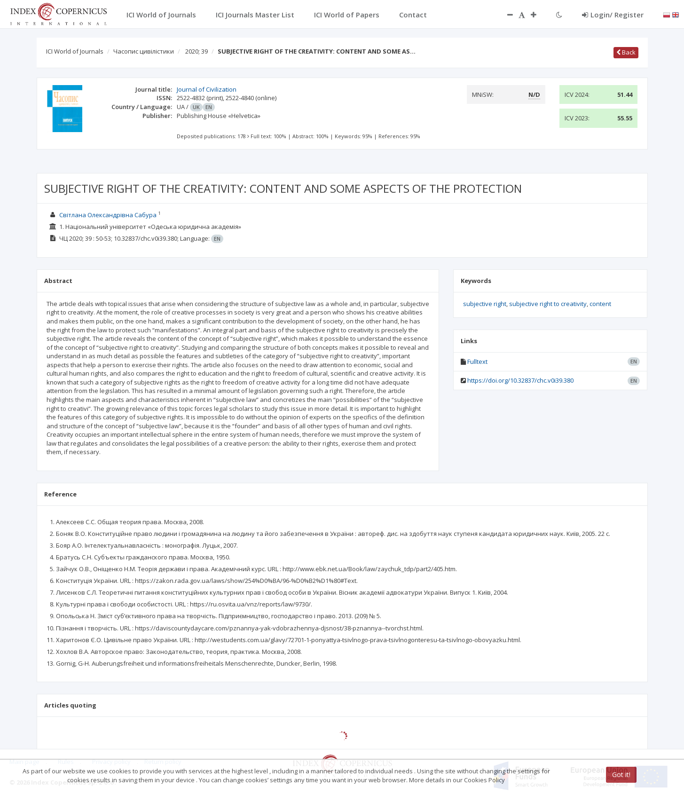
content (600, 303)
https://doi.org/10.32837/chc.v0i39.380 (520, 380)
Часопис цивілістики (143, 51)
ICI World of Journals (74, 51)
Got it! (621, 774)
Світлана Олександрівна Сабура (108, 215)
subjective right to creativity (548, 303)
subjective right (484, 303)
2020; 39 (196, 51)
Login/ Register (613, 14)
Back (626, 52)
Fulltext (477, 361)
